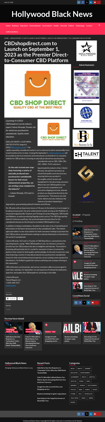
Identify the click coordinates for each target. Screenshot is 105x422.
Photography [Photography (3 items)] (92, 385)
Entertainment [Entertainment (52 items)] (85, 372)
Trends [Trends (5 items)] (91, 398)
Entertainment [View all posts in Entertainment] (88, 226)
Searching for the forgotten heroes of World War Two (91, 288)
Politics (71, 26)
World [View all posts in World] (91, 283)
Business (15, 26)
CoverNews (67, 421)
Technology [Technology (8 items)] (88, 393)
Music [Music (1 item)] (88, 381)
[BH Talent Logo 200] (86, 154)
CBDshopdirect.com (56, 153)
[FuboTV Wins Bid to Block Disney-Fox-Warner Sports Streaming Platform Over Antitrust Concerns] (77, 249)
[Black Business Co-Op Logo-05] (83, 138)
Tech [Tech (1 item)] (79, 393)
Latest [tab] (77, 215)
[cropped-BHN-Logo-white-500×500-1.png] (86, 50)
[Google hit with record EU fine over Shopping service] (52, 328)
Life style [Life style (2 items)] (73, 381)
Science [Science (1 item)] (87, 389)
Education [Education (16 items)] (74, 372)
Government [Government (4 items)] (75, 377)
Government (47, 26)
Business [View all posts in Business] (86, 242)
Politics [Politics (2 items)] (73, 389)
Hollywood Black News (52, 13)
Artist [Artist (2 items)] (73, 368)
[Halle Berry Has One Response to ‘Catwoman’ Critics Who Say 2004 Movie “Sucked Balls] (77, 232)
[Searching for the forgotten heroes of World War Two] (77, 287)
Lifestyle (63, 26)
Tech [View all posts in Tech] (90, 261)
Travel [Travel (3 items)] (83, 398)
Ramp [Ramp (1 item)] (80, 389)
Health (56, 26)
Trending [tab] (78, 221)
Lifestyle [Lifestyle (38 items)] (92, 377)
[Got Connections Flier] (86, 86)
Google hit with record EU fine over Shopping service (91, 265)
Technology (80, 26)
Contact (89, 26)
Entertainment (35, 26)
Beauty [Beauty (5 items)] (80, 368)
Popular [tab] (86, 215)
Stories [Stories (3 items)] (73, 393)
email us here (11, 285)
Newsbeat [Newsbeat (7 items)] (74, 385)
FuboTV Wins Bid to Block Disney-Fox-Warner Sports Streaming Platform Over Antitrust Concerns (51, 379)
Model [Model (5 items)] (81, 381)
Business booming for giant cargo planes (90, 277)
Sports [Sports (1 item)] (95, 389)
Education (24, 26)
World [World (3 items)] (73, 402)
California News (12, 32)
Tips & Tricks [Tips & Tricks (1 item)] (74, 398)
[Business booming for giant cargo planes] (77, 275)
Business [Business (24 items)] (87, 368)
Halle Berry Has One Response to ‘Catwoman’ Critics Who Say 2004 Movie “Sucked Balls (91, 234)
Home (8, 26)
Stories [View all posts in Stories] (86, 227)
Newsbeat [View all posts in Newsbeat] (94, 226)
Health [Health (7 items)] (84, 377)
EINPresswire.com (18, 147)
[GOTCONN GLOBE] (86, 116)
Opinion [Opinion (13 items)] (82, 385)
